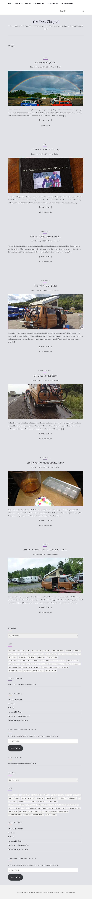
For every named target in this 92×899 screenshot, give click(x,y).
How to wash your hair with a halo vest (22, 684)
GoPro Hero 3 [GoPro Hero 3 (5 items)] (52, 657)
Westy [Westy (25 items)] (48, 670)
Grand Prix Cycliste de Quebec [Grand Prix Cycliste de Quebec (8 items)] (20, 660)
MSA (45, 57)
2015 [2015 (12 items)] (28, 650)
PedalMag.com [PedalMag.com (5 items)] (47, 664)
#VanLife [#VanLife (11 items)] (12, 650)
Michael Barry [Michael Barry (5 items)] (73, 660)
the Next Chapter (46, 21)
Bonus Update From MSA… (45, 236)
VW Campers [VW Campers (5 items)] (63, 667)
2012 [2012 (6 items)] (18, 650)
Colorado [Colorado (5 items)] (62, 654)
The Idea (18, 4)
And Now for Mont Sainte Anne (45, 462)
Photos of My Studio (15, 712)
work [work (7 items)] (54, 670)
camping (44, 231)
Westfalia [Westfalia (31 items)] (27, 670)
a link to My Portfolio (15, 700)
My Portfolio (67, 4)
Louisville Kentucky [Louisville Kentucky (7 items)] (58, 660)
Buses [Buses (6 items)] (24, 654)
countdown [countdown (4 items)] (72, 654)
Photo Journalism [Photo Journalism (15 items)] (73, 664)
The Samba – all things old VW (18, 716)
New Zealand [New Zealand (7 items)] (31, 664)
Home (10, 4)
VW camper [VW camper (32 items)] (53, 667)
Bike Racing (45, 457)
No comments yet (45, 212)
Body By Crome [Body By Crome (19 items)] (14, 654)
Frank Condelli (44, 370)
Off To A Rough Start (45, 375)
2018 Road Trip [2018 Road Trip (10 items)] (37, 650)
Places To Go (52, 4)
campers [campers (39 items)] (40, 654)
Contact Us (38, 4)
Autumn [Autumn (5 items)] (46, 650)
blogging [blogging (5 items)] (77, 650)
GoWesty (11, 708)
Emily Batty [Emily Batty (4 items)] (32, 657)
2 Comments (45, 125)
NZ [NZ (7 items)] (39, 664)
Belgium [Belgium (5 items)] (69, 650)
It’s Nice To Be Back (45, 285)
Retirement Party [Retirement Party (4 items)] (25, 667)
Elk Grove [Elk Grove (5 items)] (22, 657)
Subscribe (15, 748)
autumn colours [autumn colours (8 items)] (57, 650)
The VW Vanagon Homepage (18, 720)
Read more (45, 120)
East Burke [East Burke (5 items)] (12, 657)
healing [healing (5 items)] (46, 660)
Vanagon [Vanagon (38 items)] (37, 667)
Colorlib (58, 892)
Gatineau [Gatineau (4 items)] (41, 657)
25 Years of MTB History (45, 149)
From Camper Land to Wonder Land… (45, 549)
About (28, 4)
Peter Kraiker (55, 67)
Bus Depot (11, 704)
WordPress (71, 892)
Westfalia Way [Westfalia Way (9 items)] (38, 670)
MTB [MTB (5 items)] (23, 664)
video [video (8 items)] (45, 667)
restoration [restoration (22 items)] (13, 667)
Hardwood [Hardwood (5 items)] (37, 660)
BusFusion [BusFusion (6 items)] (31, 654)
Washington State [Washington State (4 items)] (15, 670)
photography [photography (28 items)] (60, 664)
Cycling (45, 544)
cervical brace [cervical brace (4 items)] (51, 654)
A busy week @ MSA (45, 62)
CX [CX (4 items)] (79, 654)
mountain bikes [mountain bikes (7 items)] (14, 664)
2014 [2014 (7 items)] (23, 650)
